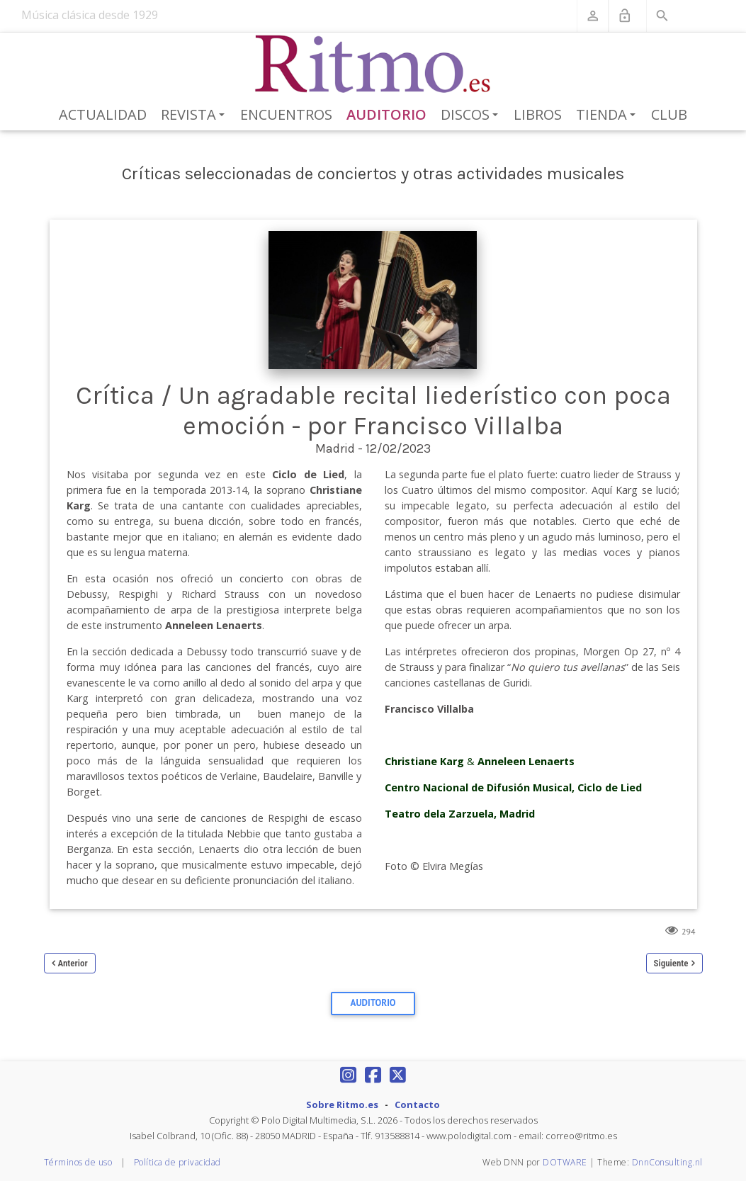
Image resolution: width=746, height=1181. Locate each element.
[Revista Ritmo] (373, 64)
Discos (472, 115)
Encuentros (286, 114)
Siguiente (671, 963)
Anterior (73, 963)
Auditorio (386, 114)
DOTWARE (565, 1162)
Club (669, 114)
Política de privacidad (177, 1162)
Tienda (608, 115)
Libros (538, 114)
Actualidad (103, 114)
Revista (195, 115)
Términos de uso (78, 1162)
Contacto (417, 1104)
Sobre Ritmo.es (342, 1104)
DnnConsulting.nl (667, 1162)
